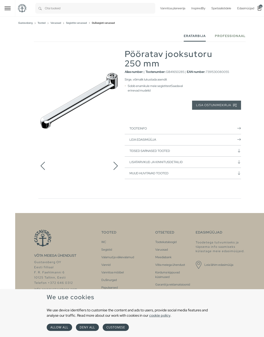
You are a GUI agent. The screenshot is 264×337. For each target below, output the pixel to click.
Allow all (59, 327)
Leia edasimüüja (185, 139)
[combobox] (100, 8)
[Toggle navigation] (7, 8)
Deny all (87, 327)
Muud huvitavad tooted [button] (185, 173)
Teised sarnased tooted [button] (185, 151)
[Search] (40, 8)
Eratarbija (195, 36)
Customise (115, 327)
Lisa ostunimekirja (216, 105)
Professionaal (230, 36)
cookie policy (159, 315)
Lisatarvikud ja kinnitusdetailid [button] (185, 162)
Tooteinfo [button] (185, 128)
